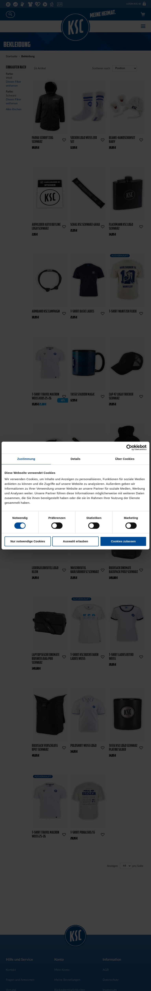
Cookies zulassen (123, 541)
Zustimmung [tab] (26, 458)
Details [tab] (75, 458)
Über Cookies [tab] (124, 458)
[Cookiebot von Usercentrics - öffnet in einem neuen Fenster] (129, 447)
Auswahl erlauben (75, 541)
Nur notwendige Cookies (27, 541)
